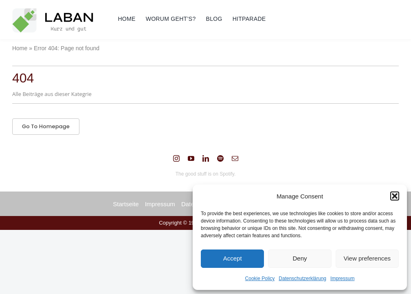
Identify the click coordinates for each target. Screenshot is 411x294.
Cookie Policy (260, 278)
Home (19, 48)
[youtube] (191, 158)
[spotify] (220, 158)
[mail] (235, 158)
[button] (395, 196)
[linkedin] (205, 158)
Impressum (342, 278)
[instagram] (176, 158)
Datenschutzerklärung (302, 278)
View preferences (367, 258)
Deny (299, 258)
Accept (232, 258)
